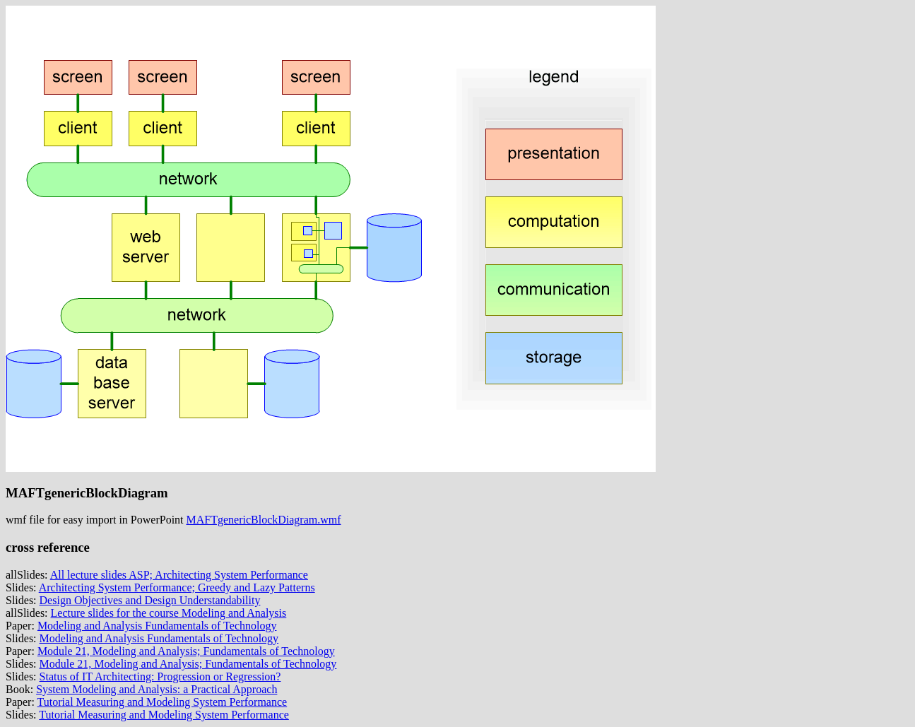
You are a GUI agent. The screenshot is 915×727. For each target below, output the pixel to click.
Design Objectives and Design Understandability (150, 600)
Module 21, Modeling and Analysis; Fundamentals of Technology (186, 651)
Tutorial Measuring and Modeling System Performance (162, 702)
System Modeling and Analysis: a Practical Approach (156, 689)
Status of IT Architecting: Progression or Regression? (160, 676)
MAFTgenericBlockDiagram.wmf (264, 520)
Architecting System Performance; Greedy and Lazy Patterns (177, 587)
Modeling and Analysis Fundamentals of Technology (157, 626)
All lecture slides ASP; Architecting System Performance (179, 575)
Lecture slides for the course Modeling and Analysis (169, 613)
